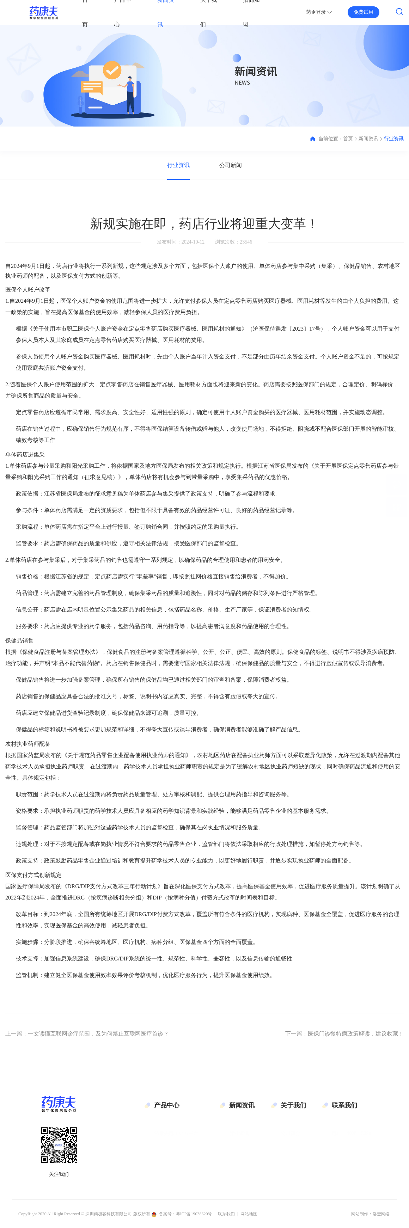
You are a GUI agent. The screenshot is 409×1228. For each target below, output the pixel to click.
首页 (348, 138)
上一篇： (87, 1034)
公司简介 (290, 1127)
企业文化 (290, 1141)
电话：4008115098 (351, 1127)
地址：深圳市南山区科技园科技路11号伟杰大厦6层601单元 (364, 1170)
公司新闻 (230, 165)
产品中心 (166, 1105)
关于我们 (293, 1105)
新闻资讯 (368, 138)
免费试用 (363, 12)
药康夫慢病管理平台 (176, 1141)
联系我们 (290, 1154)
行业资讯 (394, 138)
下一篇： (344, 1034)
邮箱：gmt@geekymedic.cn (360, 1141)
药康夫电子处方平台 (176, 1127)
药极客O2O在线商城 (176, 1154)
